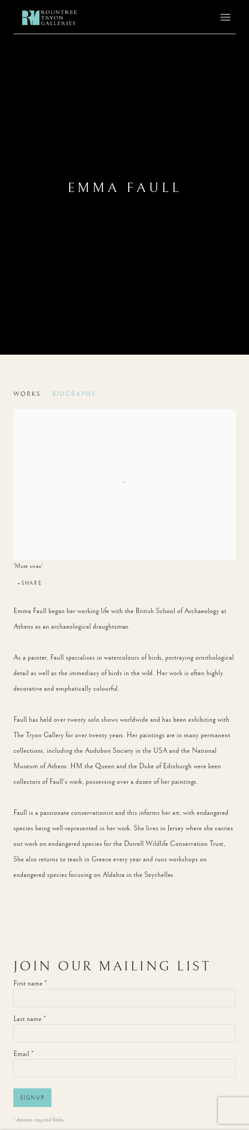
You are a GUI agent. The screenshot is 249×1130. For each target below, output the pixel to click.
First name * (30, 983)
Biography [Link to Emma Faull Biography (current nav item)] (74, 394)
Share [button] (31, 583)
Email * (23, 1054)
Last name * (29, 1019)
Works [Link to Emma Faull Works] (27, 394)
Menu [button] (224, 17)
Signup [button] (32, 1098)
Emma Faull (124, 188)
